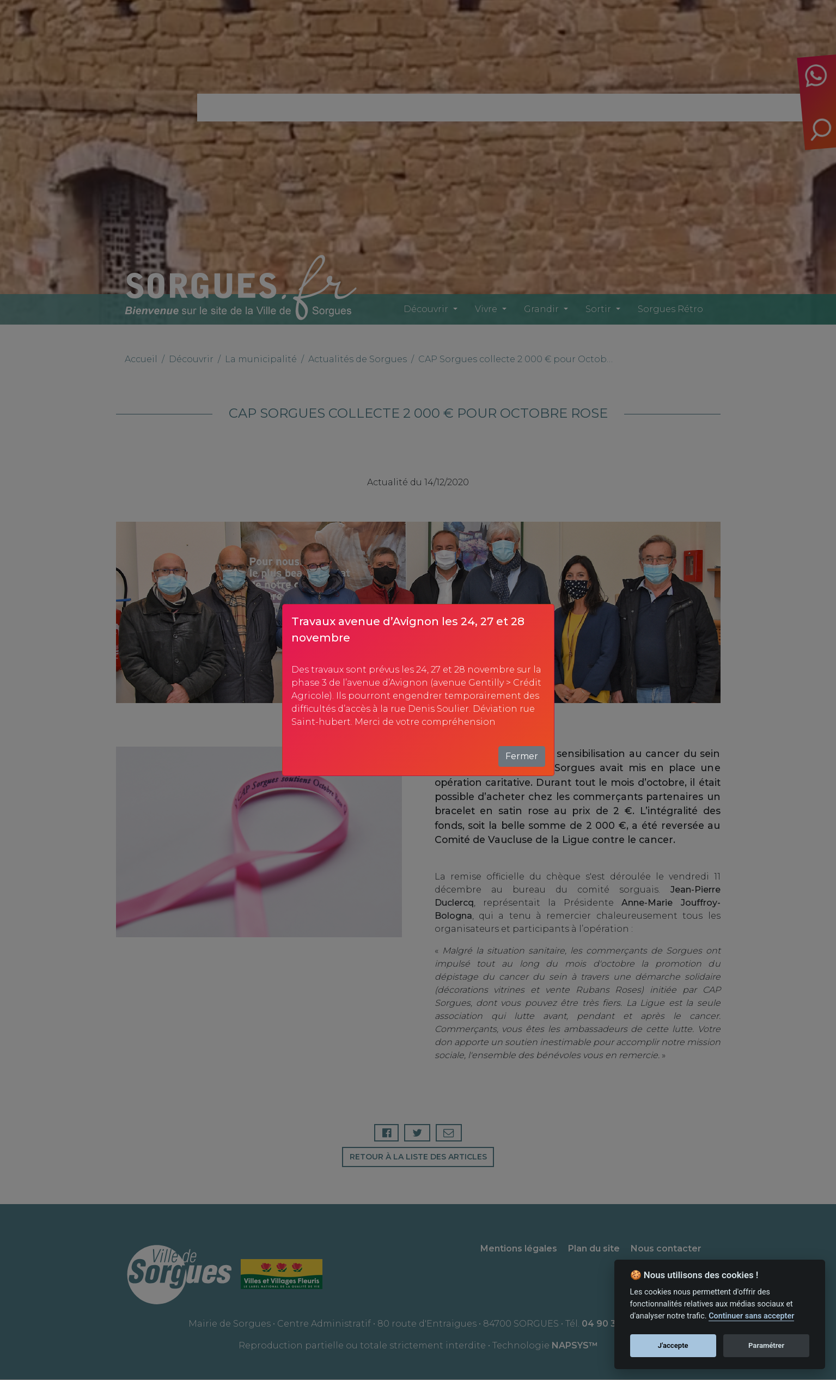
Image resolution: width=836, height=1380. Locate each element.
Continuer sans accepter (751, 1316)
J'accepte (673, 1345)
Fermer (521, 756)
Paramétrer (766, 1345)
